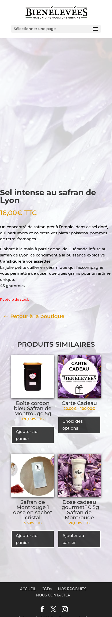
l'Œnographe (80, 601)
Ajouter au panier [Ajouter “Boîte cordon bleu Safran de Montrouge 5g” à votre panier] (27, 412)
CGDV (47, 566)
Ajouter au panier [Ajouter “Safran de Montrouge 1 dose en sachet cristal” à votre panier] (27, 516)
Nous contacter (53, 572)
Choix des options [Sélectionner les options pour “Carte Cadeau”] (72, 402)
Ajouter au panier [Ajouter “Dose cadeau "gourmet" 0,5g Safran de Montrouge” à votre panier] (73, 516)
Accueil (28, 566)
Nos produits (72, 566)
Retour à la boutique (37, 293)
